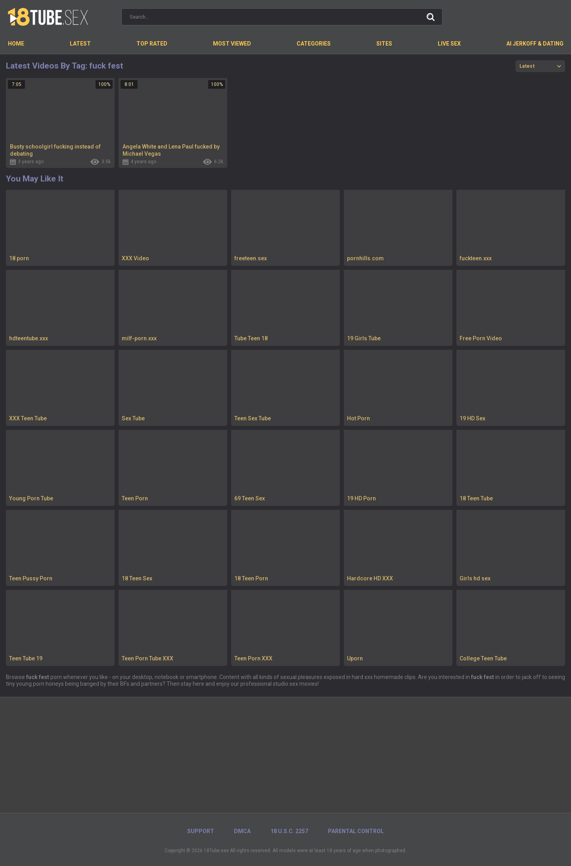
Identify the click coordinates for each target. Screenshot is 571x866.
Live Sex (449, 43)
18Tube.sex (216, 850)
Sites (384, 43)
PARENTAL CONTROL (356, 831)
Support (200, 831)
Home (16, 43)
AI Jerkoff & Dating (534, 43)
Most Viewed (232, 43)
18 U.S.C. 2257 (289, 831)
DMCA (242, 831)
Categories (314, 43)
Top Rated (151, 43)
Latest (80, 43)
